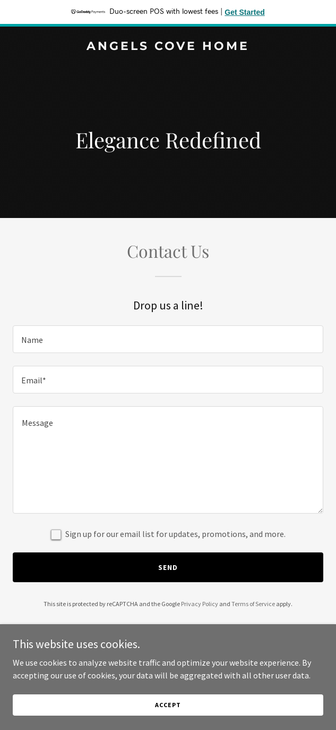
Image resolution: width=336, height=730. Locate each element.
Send (168, 567)
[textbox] (168, 339)
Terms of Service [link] (253, 604)
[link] (168, 46)
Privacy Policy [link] (199, 604)
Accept (167, 705)
